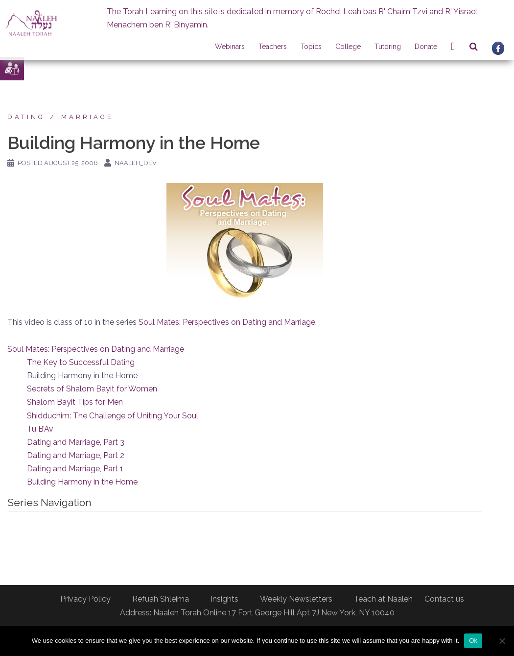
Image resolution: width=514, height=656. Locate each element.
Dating (26, 117)
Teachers (272, 46)
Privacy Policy (85, 599)
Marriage (87, 117)
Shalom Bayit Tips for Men (75, 402)
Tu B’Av (40, 429)
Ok (473, 640)
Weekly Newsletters (296, 599)
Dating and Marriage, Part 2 (75, 455)
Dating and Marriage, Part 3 (75, 442)
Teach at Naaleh (383, 599)
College (348, 46)
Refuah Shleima (160, 599)
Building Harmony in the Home (82, 481)
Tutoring (387, 46)
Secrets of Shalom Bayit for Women (92, 388)
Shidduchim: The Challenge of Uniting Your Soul (112, 415)
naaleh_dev (136, 163)
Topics (311, 46)
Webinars (230, 46)
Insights (224, 599)
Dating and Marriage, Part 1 (75, 468)
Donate (426, 46)
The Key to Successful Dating (81, 362)
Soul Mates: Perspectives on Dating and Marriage (227, 322)
